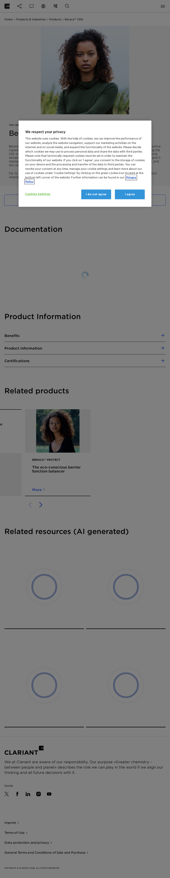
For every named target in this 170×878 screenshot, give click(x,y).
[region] (85, 164)
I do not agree (96, 194)
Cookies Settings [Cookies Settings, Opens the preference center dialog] (37, 194)
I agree (130, 194)
